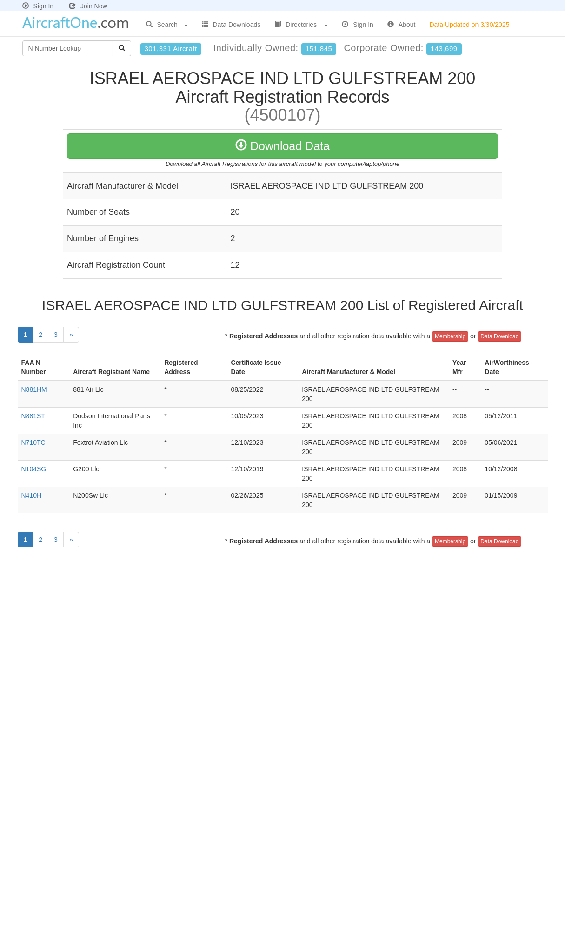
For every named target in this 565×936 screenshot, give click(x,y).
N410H (31, 495)
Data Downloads (231, 24)
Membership (450, 336)
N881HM (34, 389)
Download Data (282, 145)
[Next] (71, 335)
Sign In (38, 6)
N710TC (33, 442)
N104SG (34, 469)
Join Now (88, 6)
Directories (301, 24)
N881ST (33, 416)
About (401, 24)
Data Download (499, 336)
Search (167, 24)
